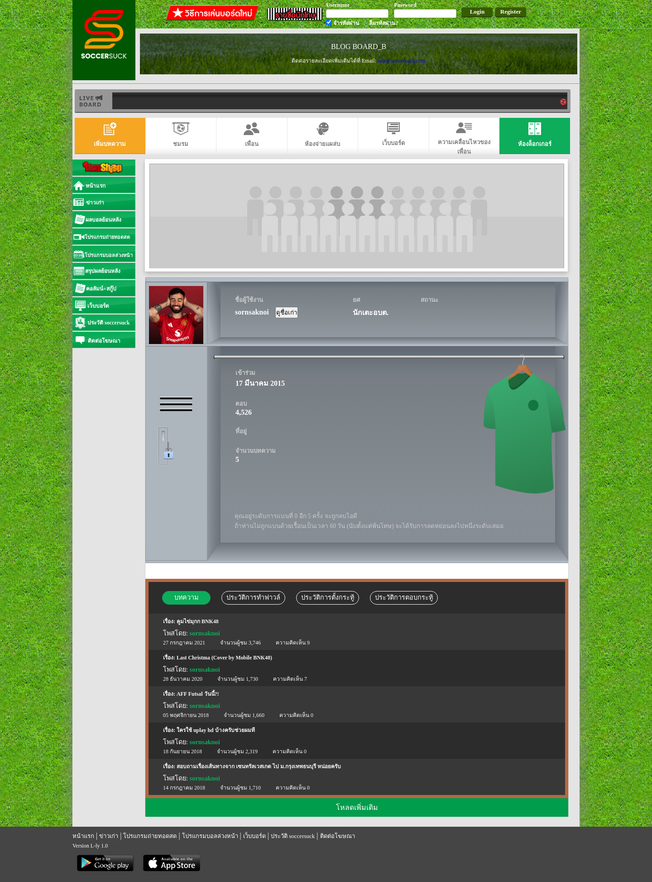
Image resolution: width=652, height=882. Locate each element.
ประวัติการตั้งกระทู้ (327, 597)
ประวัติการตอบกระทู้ (404, 597)
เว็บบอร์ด (254, 836)
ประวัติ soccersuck (293, 836)
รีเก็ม (131, 845)
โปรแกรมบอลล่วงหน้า (210, 836)
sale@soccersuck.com (402, 61)
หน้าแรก (83, 836)
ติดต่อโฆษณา (337, 836)
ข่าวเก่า (108, 836)
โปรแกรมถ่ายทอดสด (150, 836)
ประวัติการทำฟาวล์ (253, 597)
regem (116, 845)
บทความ (186, 597)
